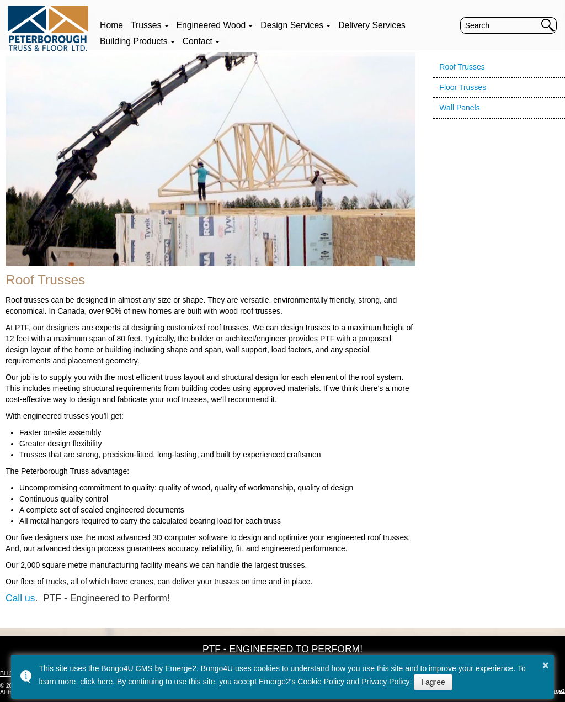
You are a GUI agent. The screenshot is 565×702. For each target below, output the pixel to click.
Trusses (146, 25)
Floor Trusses (462, 87)
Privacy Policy (385, 681)
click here (96, 681)
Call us (20, 598)
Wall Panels (459, 107)
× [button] (545, 665)
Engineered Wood (211, 25)
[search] (500, 25)
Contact (197, 41)
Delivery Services (372, 25)
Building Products (134, 41)
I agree (433, 682)
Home (111, 25)
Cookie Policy (320, 681)
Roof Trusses (461, 66)
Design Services (291, 25)
